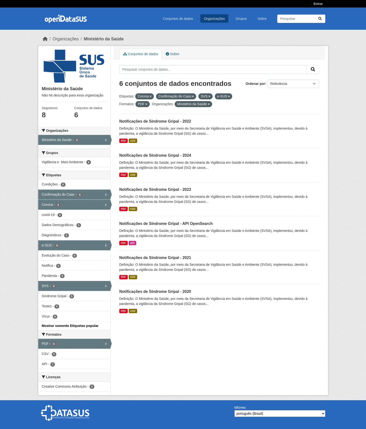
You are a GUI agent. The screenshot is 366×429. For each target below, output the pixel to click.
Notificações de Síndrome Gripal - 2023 (155, 189)
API (132, 243)
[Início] (45, 39)
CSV (132, 140)
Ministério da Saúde (104, 39)
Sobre (262, 19)
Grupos (241, 19)
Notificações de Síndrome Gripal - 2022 (155, 121)
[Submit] (320, 19)
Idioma (239, 407)
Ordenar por (255, 84)
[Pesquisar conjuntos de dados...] (301, 19)
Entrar (318, 4)
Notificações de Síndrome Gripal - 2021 (155, 258)
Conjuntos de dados (178, 19)
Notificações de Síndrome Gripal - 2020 (155, 291)
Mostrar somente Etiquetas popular (70, 326)
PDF (123, 140)
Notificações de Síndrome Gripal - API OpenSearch (166, 224)
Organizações (214, 19)
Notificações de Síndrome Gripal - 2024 (155, 155)
